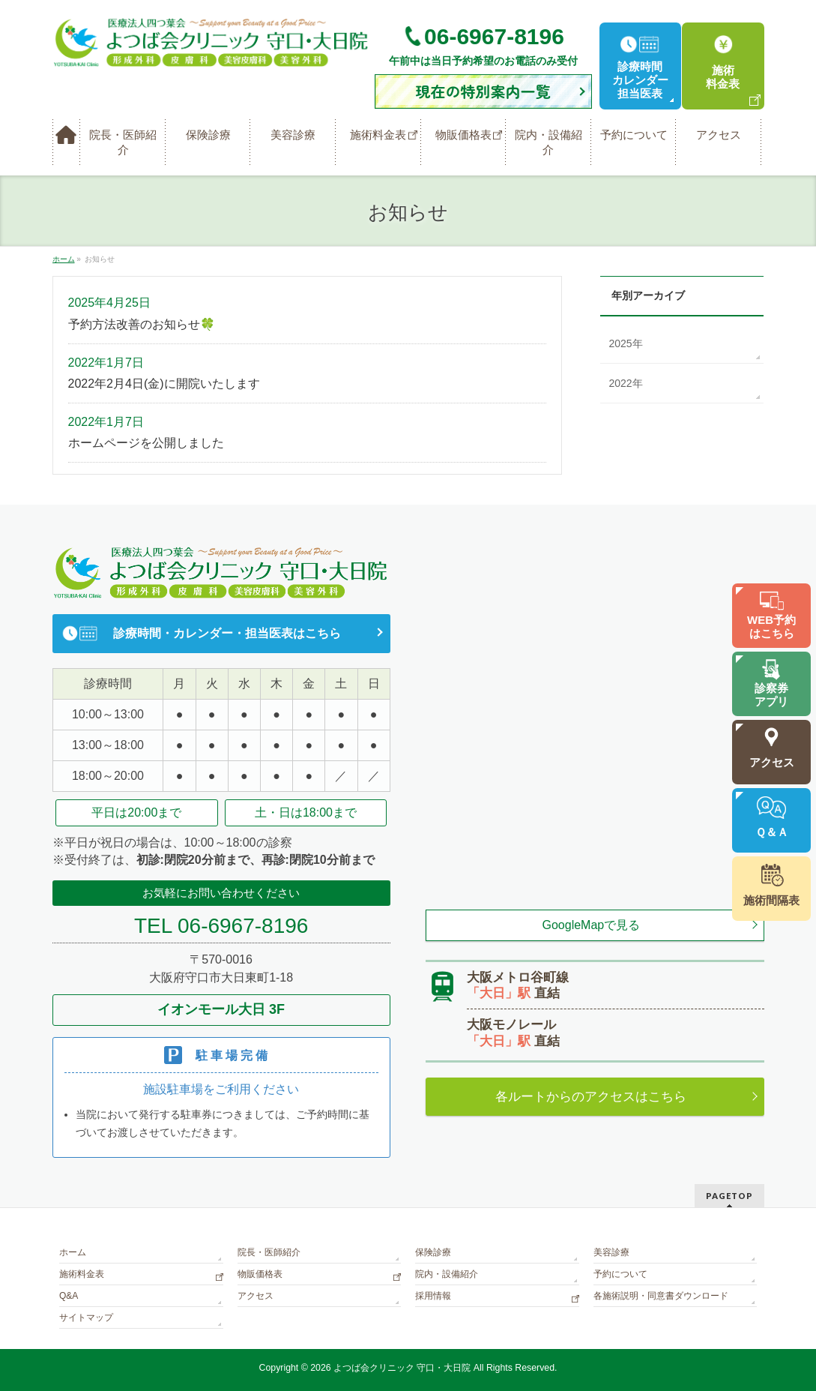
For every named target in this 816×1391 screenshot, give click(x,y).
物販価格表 (260, 1274)
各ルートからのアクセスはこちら (590, 1097)
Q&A (68, 1296)
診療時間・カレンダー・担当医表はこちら (227, 633)
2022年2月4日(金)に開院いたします (164, 383)
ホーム (72, 1252)
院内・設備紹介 (446, 1274)
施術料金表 (81, 1274)
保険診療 (433, 1252)
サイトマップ (86, 1317)
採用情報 (433, 1296)
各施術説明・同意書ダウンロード (660, 1296)
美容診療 (611, 1252)
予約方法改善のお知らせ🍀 (141, 324)
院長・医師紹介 (269, 1252)
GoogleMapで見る (592, 925)
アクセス (255, 1296)
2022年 (626, 383)
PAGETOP (729, 1196)
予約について (620, 1274)
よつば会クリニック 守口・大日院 (403, 1368)
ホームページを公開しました (146, 442)
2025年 (626, 343)
